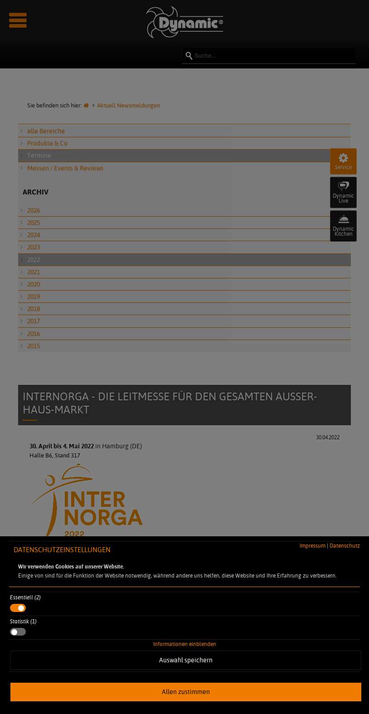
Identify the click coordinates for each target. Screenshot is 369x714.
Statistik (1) (23, 621)
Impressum (312, 545)
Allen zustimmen (186, 692)
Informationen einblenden (184, 644)
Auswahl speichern (186, 660)
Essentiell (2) (25, 597)
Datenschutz (345, 545)
